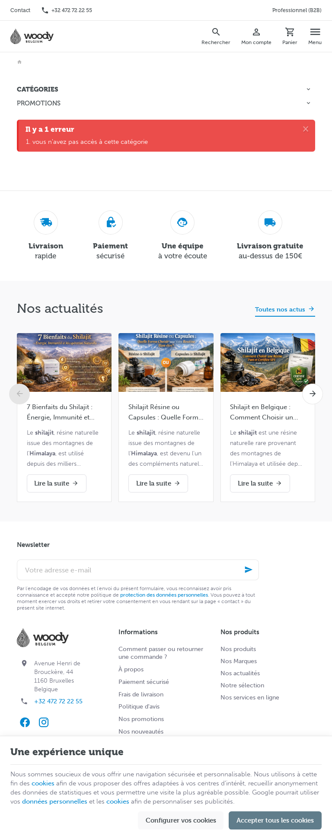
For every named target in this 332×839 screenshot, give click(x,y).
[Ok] (248, 569)
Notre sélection (242, 685)
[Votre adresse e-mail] (138, 569)
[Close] (306, 129)
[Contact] (20, 10)
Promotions (39, 103)
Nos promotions (141, 719)
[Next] (312, 394)
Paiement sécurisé (143, 682)
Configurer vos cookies (181, 820)
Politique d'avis (139, 706)
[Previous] (19, 394)
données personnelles (54, 801)
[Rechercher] (216, 36)
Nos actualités (60, 308)
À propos (131, 669)
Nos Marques (238, 661)
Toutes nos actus (280, 309)
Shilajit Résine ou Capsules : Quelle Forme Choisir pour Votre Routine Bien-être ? (165, 413)
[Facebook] (24, 722)
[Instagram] (43, 722)
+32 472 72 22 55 (58, 701)
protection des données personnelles (164, 595)
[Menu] (315, 36)
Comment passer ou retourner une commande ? (160, 653)
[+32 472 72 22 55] (66, 10)
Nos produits (238, 649)
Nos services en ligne (249, 697)
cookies (43, 783)
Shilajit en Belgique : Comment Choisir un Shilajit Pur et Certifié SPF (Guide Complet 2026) (261, 413)
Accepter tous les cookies (275, 820)
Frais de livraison (140, 694)
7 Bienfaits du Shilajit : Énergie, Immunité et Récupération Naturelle (61, 413)
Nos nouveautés (140, 731)
